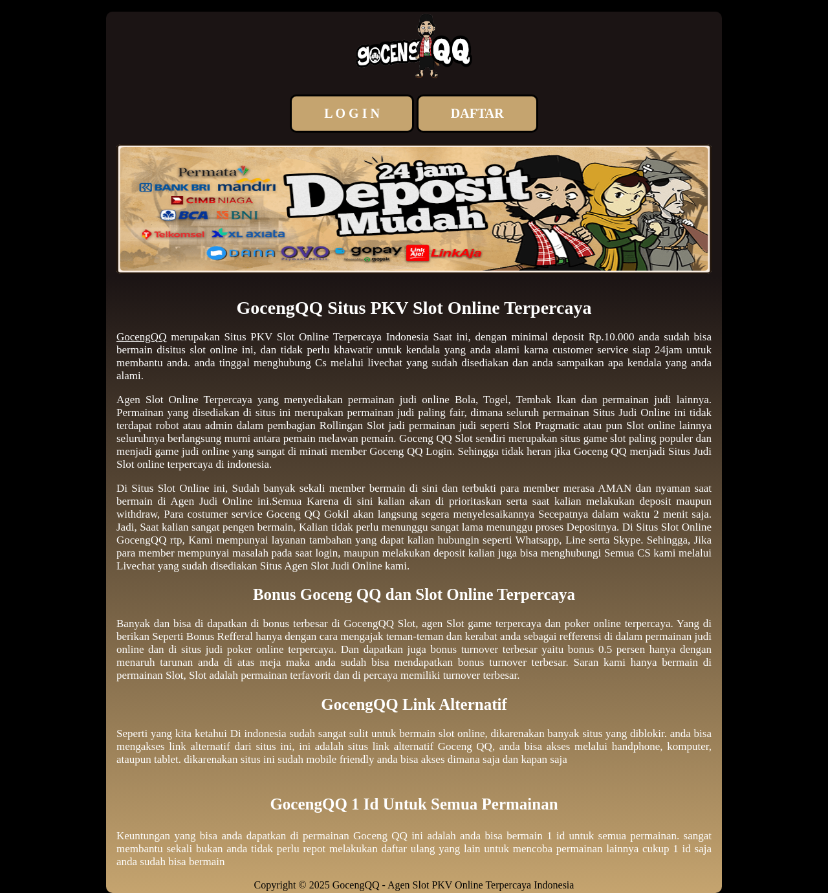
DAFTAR (477, 113)
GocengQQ (141, 337)
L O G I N (352, 113)
